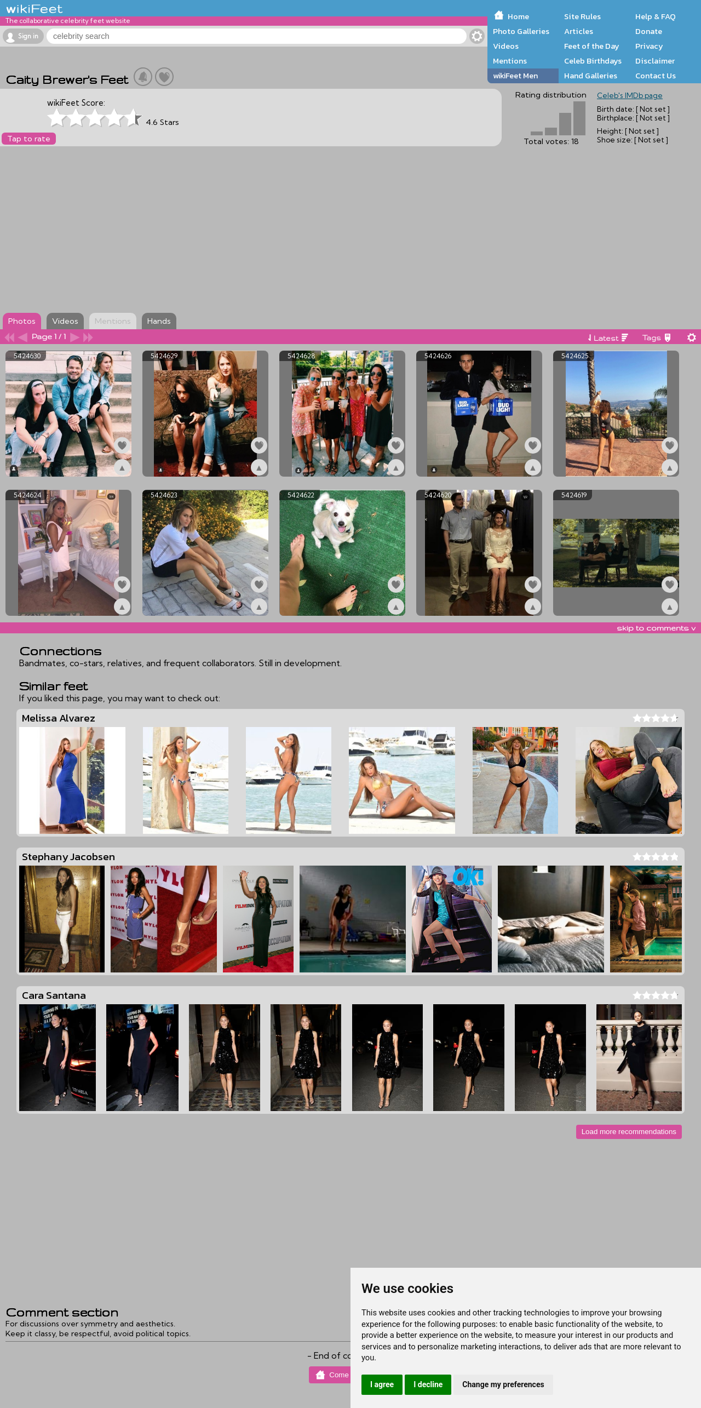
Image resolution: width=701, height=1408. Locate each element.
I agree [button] (382, 1384)
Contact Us (655, 76)
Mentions (510, 61)
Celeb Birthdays (593, 61)
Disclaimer (655, 61)
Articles (578, 31)
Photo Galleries (521, 31)
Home (518, 16)
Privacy (649, 46)
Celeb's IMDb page (630, 95)
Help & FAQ (655, 16)
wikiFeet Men (515, 76)
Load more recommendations (629, 1131)
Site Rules (582, 16)
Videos (506, 46)
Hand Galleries (590, 76)
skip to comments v (656, 627)
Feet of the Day (591, 46)
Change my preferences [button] (503, 1384)
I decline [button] (428, 1384)
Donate (648, 31)
